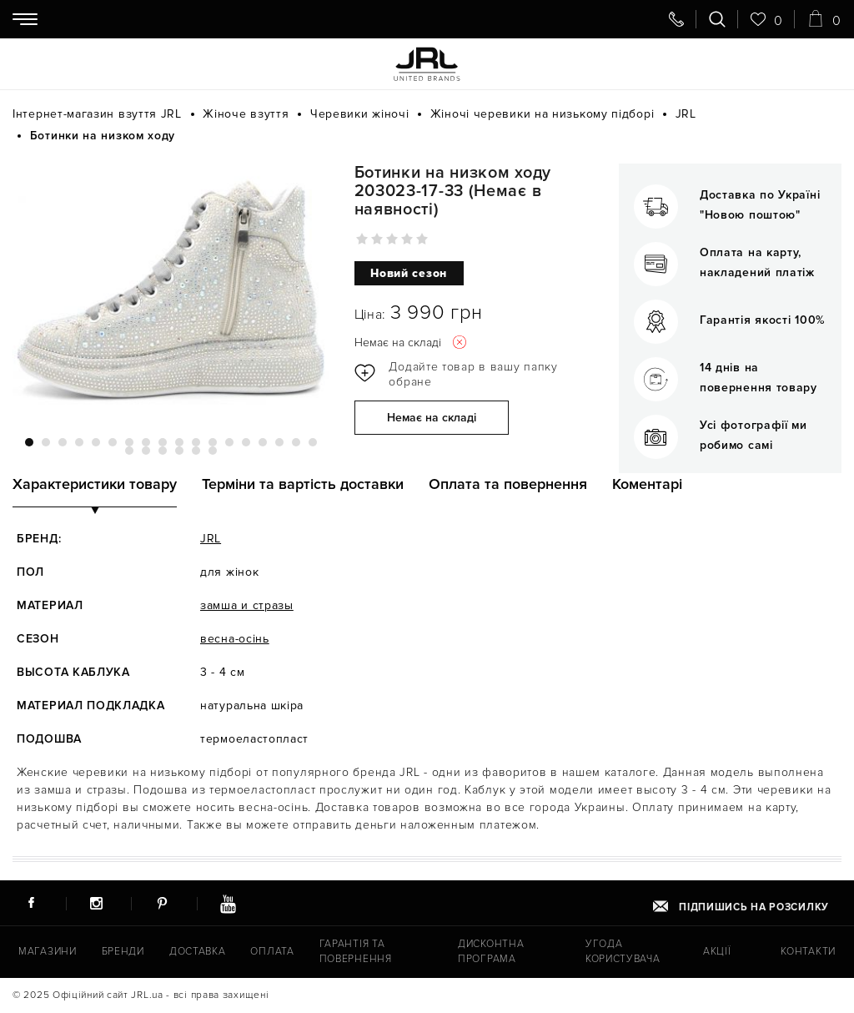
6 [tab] (112, 442)
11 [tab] (196, 442)
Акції (718, 951)
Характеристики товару (95, 484)
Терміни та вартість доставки (303, 484)
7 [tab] (129, 442)
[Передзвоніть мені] (676, 19)
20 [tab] (146, 450)
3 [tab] (62, 442)
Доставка (195, 951)
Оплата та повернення (508, 484)
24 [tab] (212, 450)
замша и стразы (247, 605)
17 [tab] (296, 442)
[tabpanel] (171, 290)
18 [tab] (313, 442)
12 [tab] (212, 442)
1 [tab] (29, 442)
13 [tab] (229, 442)
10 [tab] (179, 442)
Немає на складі (431, 418)
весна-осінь (234, 639)
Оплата (268, 951)
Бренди (121, 951)
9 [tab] (162, 442)
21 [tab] (162, 450)
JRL (210, 539)
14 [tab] (246, 442)
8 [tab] (146, 442)
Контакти (808, 951)
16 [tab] (279, 442)
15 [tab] (263, 442)
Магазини (46, 951)
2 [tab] (46, 442)
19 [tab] (129, 450)
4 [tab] (79, 442)
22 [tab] (179, 450)
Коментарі (647, 484)
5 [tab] (96, 442)
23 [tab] (196, 450)
